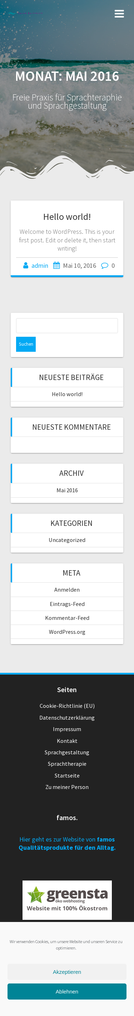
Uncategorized (67, 539)
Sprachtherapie (67, 763)
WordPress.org (67, 631)
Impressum (67, 729)
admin (39, 265)
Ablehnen (67, 991)
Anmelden (67, 589)
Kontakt (67, 740)
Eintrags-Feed (67, 603)
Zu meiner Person (67, 786)
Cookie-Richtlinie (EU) (67, 705)
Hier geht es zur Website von (67, 843)
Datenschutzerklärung (67, 717)
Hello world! (67, 216)
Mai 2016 (67, 490)
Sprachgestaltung (67, 752)
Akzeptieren (67, 972)
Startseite (67, 775)
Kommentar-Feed (67, 617)
